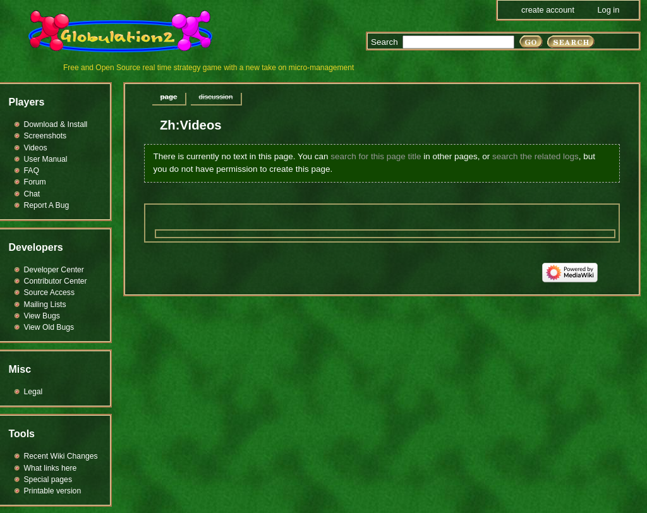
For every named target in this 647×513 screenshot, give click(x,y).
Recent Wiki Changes (61, 456)
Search (384, 42)
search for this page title (375, 156)
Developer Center (54, 269)
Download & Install (56, 124)
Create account (547, 10)
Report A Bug (47, 205)
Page (169, 96)
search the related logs (535, 156)
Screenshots (45, 135)
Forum (35, 182)
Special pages (48, 479)
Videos (35, 147)
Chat (32, 194)
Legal (33, 391)
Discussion (215, 96)
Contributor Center (55, 281)
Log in (608, 10)
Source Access (49, 292)
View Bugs (42, 315)
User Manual (46, 159)
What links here (50, 468)
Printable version (53, 490)
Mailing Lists (45, 304)
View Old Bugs (49, 327)
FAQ (31, 170)
